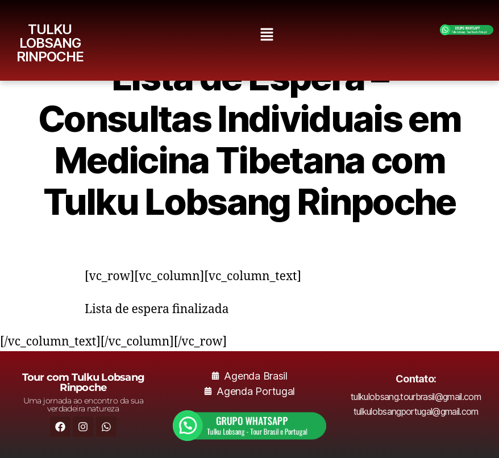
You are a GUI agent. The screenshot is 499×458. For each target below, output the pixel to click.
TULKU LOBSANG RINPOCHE (50, 43)
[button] (267, 35)
